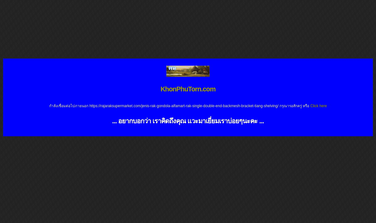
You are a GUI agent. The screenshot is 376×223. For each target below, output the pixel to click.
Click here (318, 106)
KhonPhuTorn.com (188, 89)
